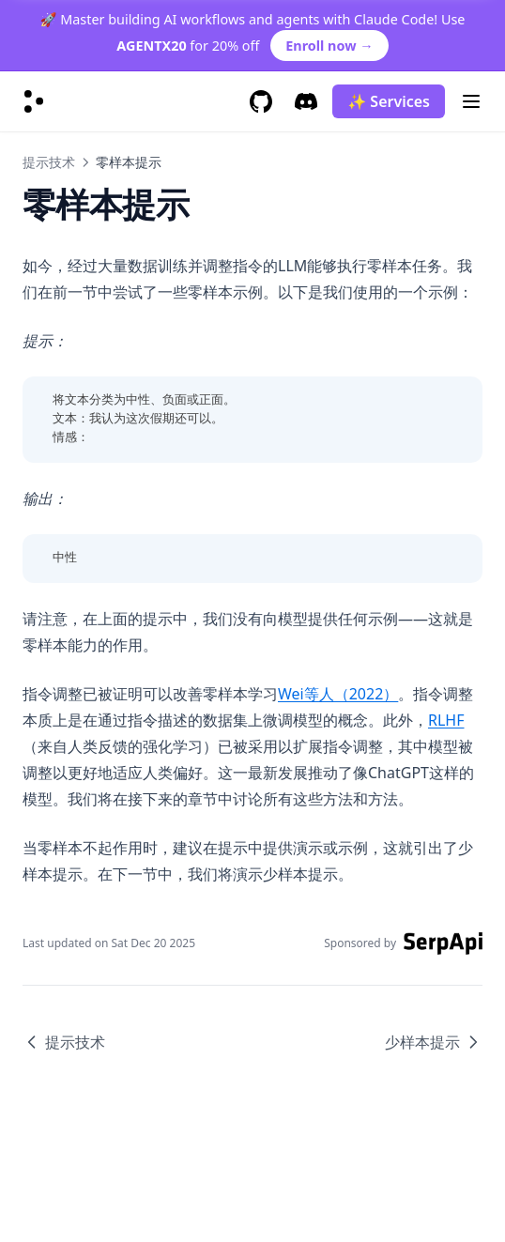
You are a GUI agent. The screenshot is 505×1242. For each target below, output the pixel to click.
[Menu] (471, 101)
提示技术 (49, 162)
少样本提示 (433, 1042)
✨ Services (388, 101)
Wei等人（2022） (338, 693)
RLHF (446, 720)
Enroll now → (329, 45)
